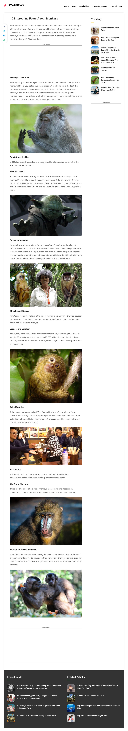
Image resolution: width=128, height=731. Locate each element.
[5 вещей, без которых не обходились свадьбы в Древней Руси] (11, 708)
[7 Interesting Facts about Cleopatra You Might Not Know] (95, 60)
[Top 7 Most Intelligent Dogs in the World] (95, 40)
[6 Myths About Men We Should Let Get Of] (95, 90)
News (74, 6)
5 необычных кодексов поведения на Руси (36, 716)
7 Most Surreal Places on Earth (90, 696)
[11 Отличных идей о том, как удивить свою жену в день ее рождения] (11, 698)
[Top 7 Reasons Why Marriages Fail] (71, 718)
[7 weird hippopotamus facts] (95, 30)
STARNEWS (14, 5)
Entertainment (116, 6)
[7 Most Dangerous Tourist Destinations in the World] (95, 50)
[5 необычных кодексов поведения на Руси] (11, 718)
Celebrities (84, 6)
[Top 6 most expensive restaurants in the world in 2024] (71, 708)
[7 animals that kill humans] (95, 70)
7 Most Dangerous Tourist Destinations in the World (110, 50)
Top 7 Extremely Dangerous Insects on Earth (110, 80)
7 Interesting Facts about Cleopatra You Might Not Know (109, 60)
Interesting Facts (99, 6)
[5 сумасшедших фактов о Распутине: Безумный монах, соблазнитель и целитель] (11, 688)
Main (66, 6)
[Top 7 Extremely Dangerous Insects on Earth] (95, 80)
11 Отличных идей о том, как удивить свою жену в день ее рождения (37, 697)
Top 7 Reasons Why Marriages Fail (92, 716)
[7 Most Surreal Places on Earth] (71, 698)
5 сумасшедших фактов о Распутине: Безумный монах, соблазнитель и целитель (39, 687)
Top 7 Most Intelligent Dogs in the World (110, 39)
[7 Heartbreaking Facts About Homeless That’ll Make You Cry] (71, 688)
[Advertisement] (46, 62)
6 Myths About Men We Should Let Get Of (110, 89)
